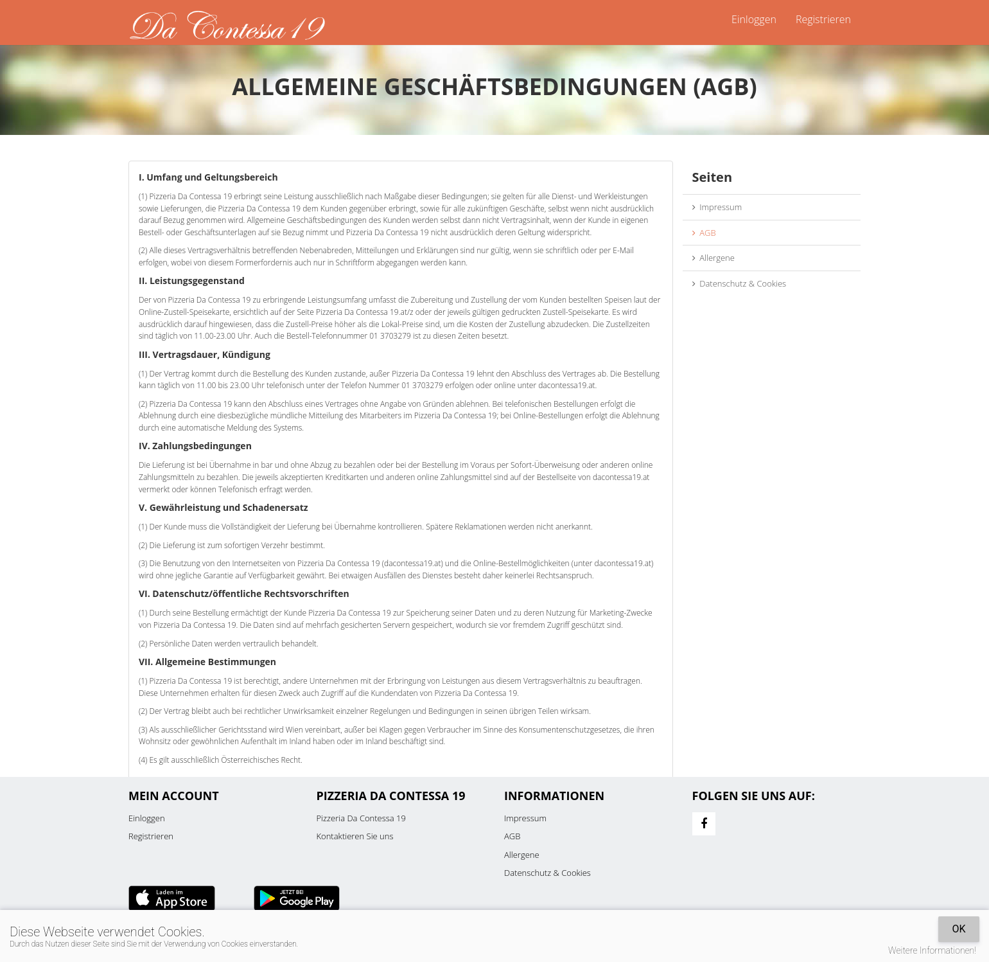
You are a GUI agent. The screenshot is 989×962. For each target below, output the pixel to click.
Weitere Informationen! (932, 950)
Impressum (717, 207)
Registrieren (823, 19)
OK (958, 929)
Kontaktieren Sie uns (355, 836)
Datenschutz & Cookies (739, 283)
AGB (704, 232)
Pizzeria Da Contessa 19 (361, 818)
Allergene (713, 257)
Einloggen (753, 19)
